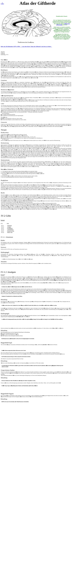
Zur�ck (2, 3)
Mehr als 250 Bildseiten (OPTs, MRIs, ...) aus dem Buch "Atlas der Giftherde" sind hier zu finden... (26, 46)
